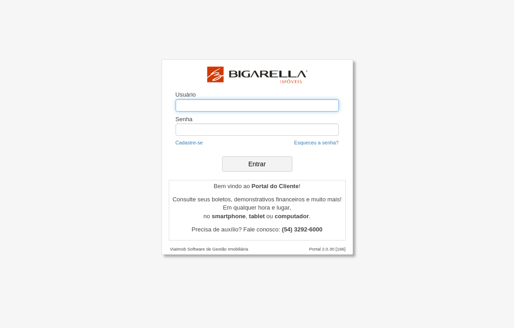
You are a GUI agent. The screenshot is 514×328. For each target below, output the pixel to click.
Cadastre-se (189, 142)
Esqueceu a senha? (316, 142)
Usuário (186, 94)
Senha (184, 119)
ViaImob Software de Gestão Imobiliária (209, 248)
